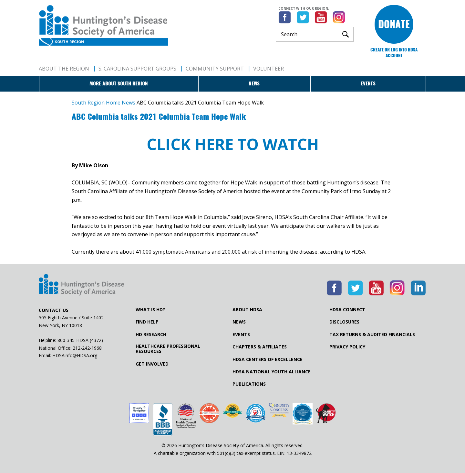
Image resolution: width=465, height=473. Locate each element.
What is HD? (150, 309)
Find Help (147, 321)
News (254, 83)
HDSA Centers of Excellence (267, 359)
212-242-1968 (87, 348)
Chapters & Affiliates (259, 346)
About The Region (64, 68)
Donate (394, 24)
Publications (249, 384)
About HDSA (247, 309)
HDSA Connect (347, 309)
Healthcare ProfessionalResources (168, 349)
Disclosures (344, 321)
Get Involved (152, 364)
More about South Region (118, 83)
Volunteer (268, 68)
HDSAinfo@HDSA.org (74, 355)
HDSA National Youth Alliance (271, 371)
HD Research (151, 334)
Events (368, 83)
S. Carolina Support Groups (137, 68)
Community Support (215, 68)
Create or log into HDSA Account (394, 52)
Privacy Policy (347, 346)
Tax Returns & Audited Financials (372, 334)
